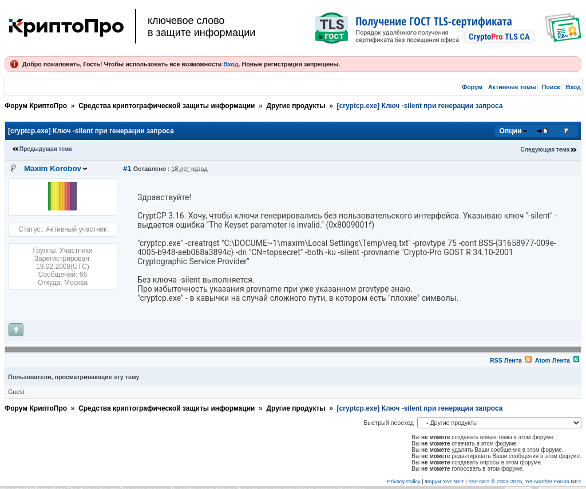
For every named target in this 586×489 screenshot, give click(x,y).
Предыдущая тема (45, 149)
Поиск (551, 87)
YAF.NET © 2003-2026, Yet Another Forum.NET (524, 481)
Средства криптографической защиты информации (166, 106)
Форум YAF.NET (444, 481)
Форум (472, 87)
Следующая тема (545, 149)
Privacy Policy (404, 481)
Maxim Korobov (52, 168)
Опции (511, 131)
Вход (230, 64)
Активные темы (512, 87)
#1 (127, 168)
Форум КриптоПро (36, 106)
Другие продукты (295, 106)
